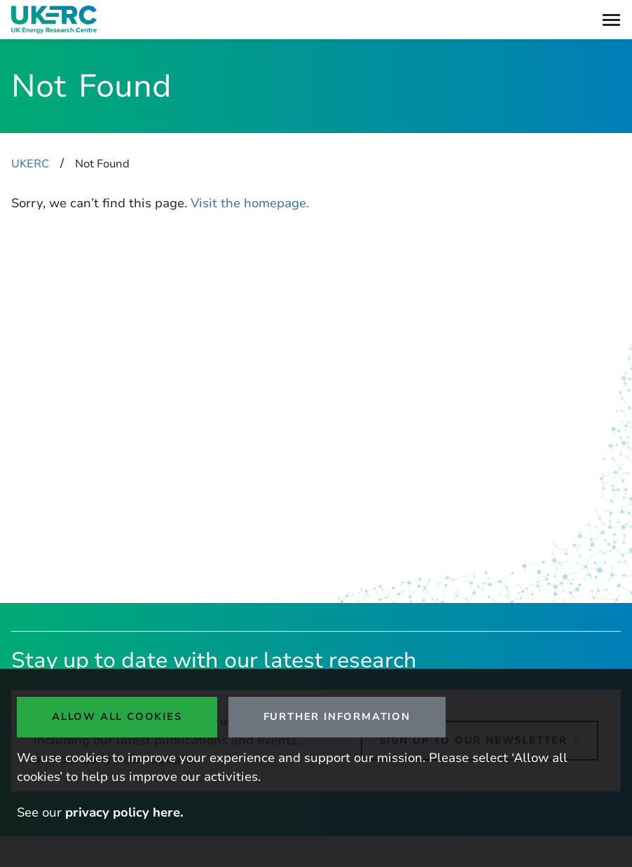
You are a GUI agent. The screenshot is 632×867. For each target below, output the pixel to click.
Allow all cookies (117, 716)
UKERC (30, 164)
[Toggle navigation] (611, 20)
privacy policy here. (124, 812)
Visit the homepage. (250, 203)
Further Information (337, 716)
